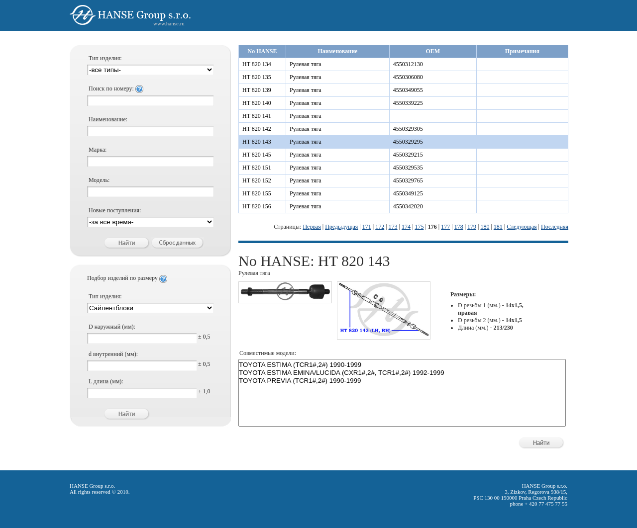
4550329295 (408, 141)
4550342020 (408, 206)
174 (406, 226)
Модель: (99, 179)
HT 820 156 (256, 206)
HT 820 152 (256, 180)
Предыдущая (341, 226)
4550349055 (408, 90)
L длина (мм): (106, 381)
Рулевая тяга (305, 64)
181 (498, 226)
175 (419, 226)
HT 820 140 (256, 102)
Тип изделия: (105, 58)
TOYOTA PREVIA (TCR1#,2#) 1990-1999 (402, 381)
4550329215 (408, 154)
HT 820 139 (256, 90)
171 (366, 226)
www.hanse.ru (169, 23)
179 (471, 226)
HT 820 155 (256, 193)
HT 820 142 (256, 128)
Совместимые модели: (267, 353)
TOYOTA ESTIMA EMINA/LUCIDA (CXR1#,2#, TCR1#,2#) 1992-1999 (402, 373)
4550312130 (408, 64)
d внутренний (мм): (113, 354)
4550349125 (408, 193)
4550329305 (408, 128)
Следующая (521, 226)
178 (458, 226)
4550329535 (408, 167)
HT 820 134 (256, 64)
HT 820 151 (256, 167)
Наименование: (108, 119)
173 (393, 226)
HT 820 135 (256, 77)
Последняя (554, 226)
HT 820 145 (256, 154)
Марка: (97, 149)
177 (445, 226)
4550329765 (408, 180)
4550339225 (408, 102)
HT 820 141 (256, 115)
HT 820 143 (256, 141)
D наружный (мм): (112, 326)
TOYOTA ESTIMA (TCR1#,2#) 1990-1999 (402, 365)
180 (484, 226)
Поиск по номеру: (116, 88)
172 (379, 226)
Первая (311, 226)
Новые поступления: (115, 210)
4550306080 (408, 77)
